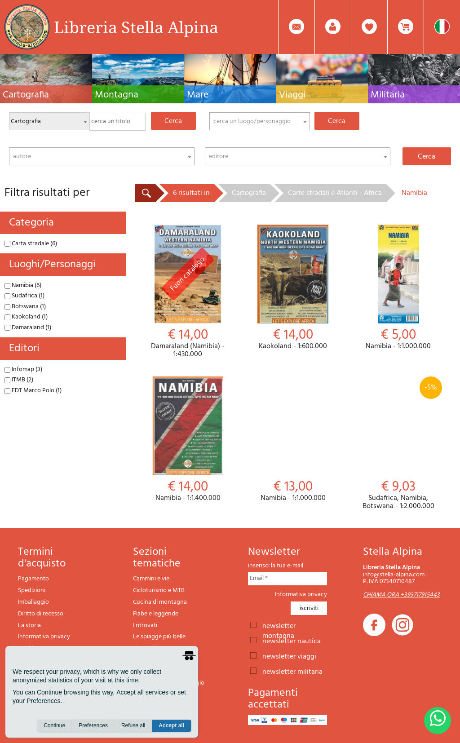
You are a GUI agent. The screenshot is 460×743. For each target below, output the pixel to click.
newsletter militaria (292, 671)
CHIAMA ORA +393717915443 (401, 595)
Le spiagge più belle (159, 636)
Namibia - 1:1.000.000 (398, 288)
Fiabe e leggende (155, 614)
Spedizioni (31, 590)
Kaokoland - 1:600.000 (292, 288)
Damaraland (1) (27, 328)
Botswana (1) (25, 306)
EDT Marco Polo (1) (33, 390)
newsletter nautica (291, 641)
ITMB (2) (18, 380)
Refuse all (133, 725)
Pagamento (33, 579)
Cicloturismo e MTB (159, 590)
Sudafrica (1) (24, 296)
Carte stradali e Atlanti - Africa (335, 193)
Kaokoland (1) (26, 317)
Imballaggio (33, 602)
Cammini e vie (151, 579)
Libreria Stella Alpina (136, 27)
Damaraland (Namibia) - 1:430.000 (187, 291)
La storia (29, 625)
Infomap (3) (23, 369)
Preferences (93, 725)
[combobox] (259, 121)
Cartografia (249, 193)
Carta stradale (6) (30, 244)
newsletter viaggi (289, 656)
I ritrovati (145, 625)
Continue (54, 725)
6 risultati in (191, 193)
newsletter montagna (279, 625)
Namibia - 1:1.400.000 (187, 439)
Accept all (171, 725)
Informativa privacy (44, 636)
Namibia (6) (22, 285)
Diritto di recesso (40, 614)
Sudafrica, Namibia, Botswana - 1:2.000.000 (398, 443)
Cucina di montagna (160, 602)
